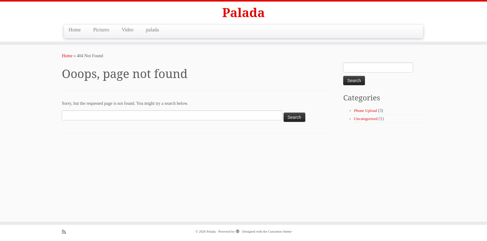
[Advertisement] (395, 169)
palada (152, 29)
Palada (243, 12)
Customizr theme (279, 231)
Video (128, 29)
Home (75, 29)
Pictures (101, 29)
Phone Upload (365, 110)
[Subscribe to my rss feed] (66, 232)
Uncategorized (366, 118)
